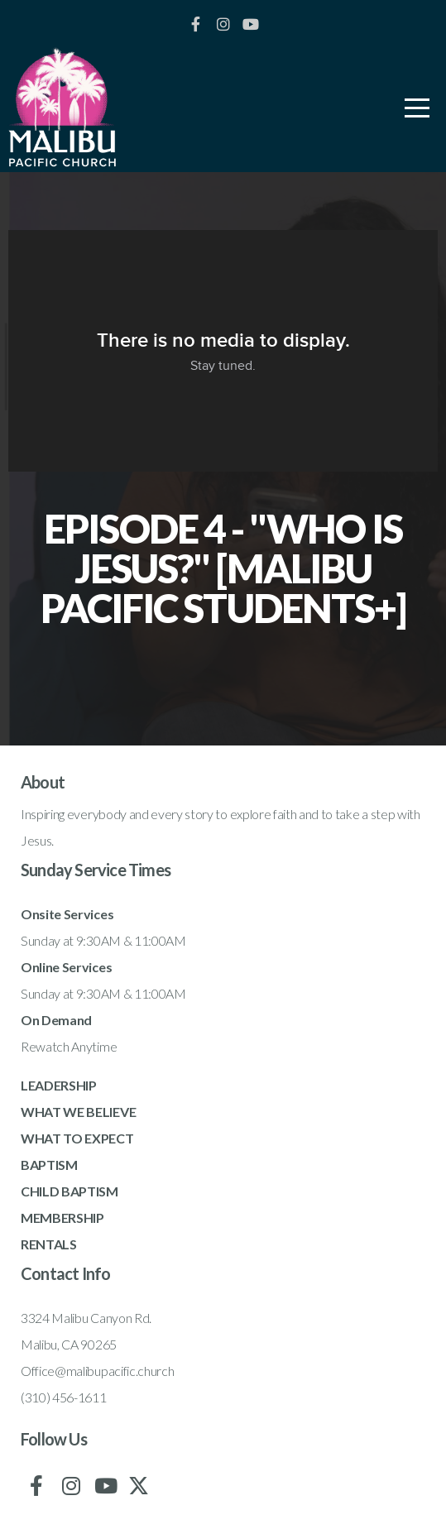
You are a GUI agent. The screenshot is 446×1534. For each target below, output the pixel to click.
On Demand (56, 1020)
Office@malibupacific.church (97, 1370)
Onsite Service (64, 914)
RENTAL (45, 1244)
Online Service (63, 967)
